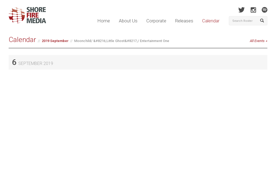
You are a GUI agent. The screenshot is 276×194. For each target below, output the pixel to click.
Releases (184, 20)
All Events (257, 41)
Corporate (156, 20)
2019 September (55, 41)
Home (103, 20)
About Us (128, 20)
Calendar (210, 20)
